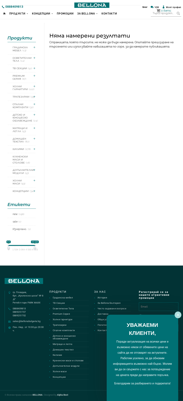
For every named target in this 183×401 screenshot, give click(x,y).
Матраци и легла (20, 130)
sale (17, 221)
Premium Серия (19, 77)
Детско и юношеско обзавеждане (25, 117)
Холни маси (19, 182)
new (18, 214)
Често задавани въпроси (112, 308)
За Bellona (86, 17)
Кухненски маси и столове (21, 159)
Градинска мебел (20, 49)
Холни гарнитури (23, 88)
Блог (145, 7)
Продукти (17, 17)
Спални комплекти (23, 106)
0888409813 (14, 6)
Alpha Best (62, 394)
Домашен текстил (21, 140)
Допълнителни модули (23, 171)
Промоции (65, 17)
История (102, 297)
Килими (22, 149)
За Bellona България (109, 303)
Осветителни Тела (22, 59)
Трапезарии (23, 96)
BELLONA (38, 394)
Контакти (109, 17)
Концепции (41, 17)
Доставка (103, 314)
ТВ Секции (22, 68)
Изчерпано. (22, 229)
